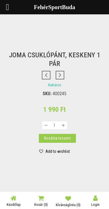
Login (95, 201)
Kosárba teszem (57, 138)
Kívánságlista (68, 201)
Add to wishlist (57, 151)
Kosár (41, 201)
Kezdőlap (14, 201)
